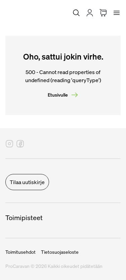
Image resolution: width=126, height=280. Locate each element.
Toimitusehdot (20, 252)
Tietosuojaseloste (60, 252)
